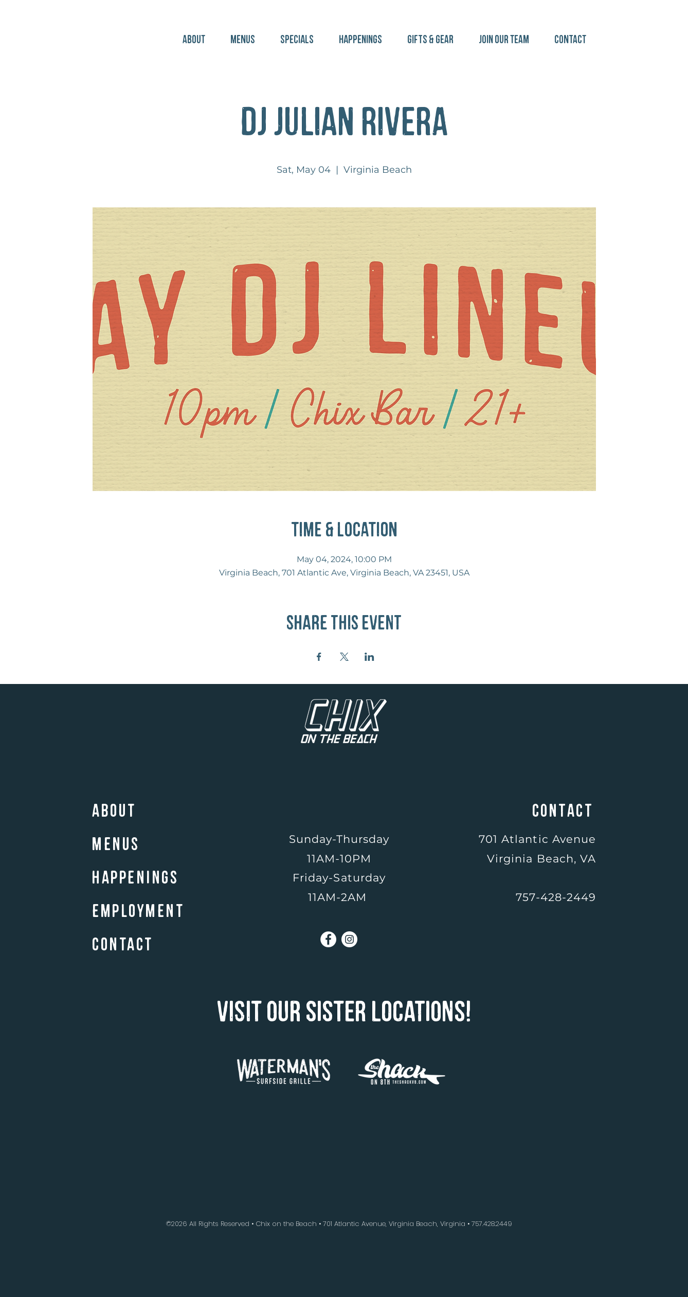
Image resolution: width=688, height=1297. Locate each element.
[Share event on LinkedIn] (369, 657)
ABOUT (114, 811)
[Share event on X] (344, 657)
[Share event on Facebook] (319, 657)
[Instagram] (349, 939)
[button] (427, 35)
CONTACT (122, 945)
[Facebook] (328, 939)
